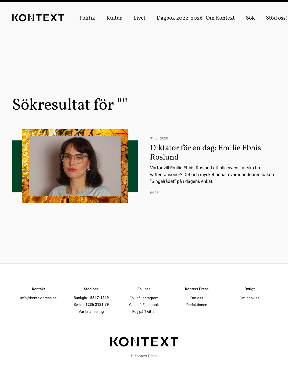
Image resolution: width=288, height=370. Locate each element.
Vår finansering (91, 311)
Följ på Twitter (144, 311)
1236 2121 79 (97, 304)
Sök (250, 18)
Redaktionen (196, 304)
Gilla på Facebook (144, 304)
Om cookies (249, 297)
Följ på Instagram (144, 297)
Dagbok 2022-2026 (180, 18)
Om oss (196, 297)
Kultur (114, 18)
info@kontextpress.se (38, 297)
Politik (87, 18)
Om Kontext (220, 18)
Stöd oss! (277, 18)
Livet (139, 18)
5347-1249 (99, 297)
